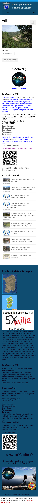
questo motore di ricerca (13, 425)
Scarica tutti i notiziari (10, 145)
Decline (8, 502)
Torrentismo (6, 134)
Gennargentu (14, 139)
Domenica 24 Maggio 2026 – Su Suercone (22, 180)
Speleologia (6, 130)
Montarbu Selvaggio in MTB (21, 256)
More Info (30, 500)
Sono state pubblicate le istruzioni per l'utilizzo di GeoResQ (19, 462)
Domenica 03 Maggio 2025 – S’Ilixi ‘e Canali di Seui (21, 249)
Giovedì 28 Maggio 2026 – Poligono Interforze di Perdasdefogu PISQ (16, 205)
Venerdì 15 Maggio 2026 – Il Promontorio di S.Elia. (21, 196)
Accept (3, 502)
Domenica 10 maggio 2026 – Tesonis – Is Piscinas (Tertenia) (22, 241)
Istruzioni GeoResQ (19, 455)
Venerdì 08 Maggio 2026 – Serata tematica (23, 233)
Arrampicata (6, 132)
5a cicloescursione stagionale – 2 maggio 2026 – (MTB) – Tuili (23, 225)
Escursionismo (8, 126)
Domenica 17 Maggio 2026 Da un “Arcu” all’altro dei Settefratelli (23, 188)
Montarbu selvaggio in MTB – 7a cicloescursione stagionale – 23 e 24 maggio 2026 (19, 216)
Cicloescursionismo (9, 128)
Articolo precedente (10, 60)
